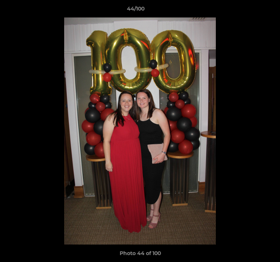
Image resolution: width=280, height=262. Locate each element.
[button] (253, 10)
